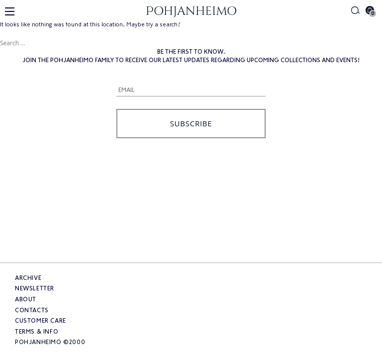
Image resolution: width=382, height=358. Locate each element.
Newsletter (34, 288)
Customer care (40, 321)
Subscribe (191, 123)
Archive (28, 278)
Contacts (32, 310)
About (25, 299)
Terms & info (36, 332)
